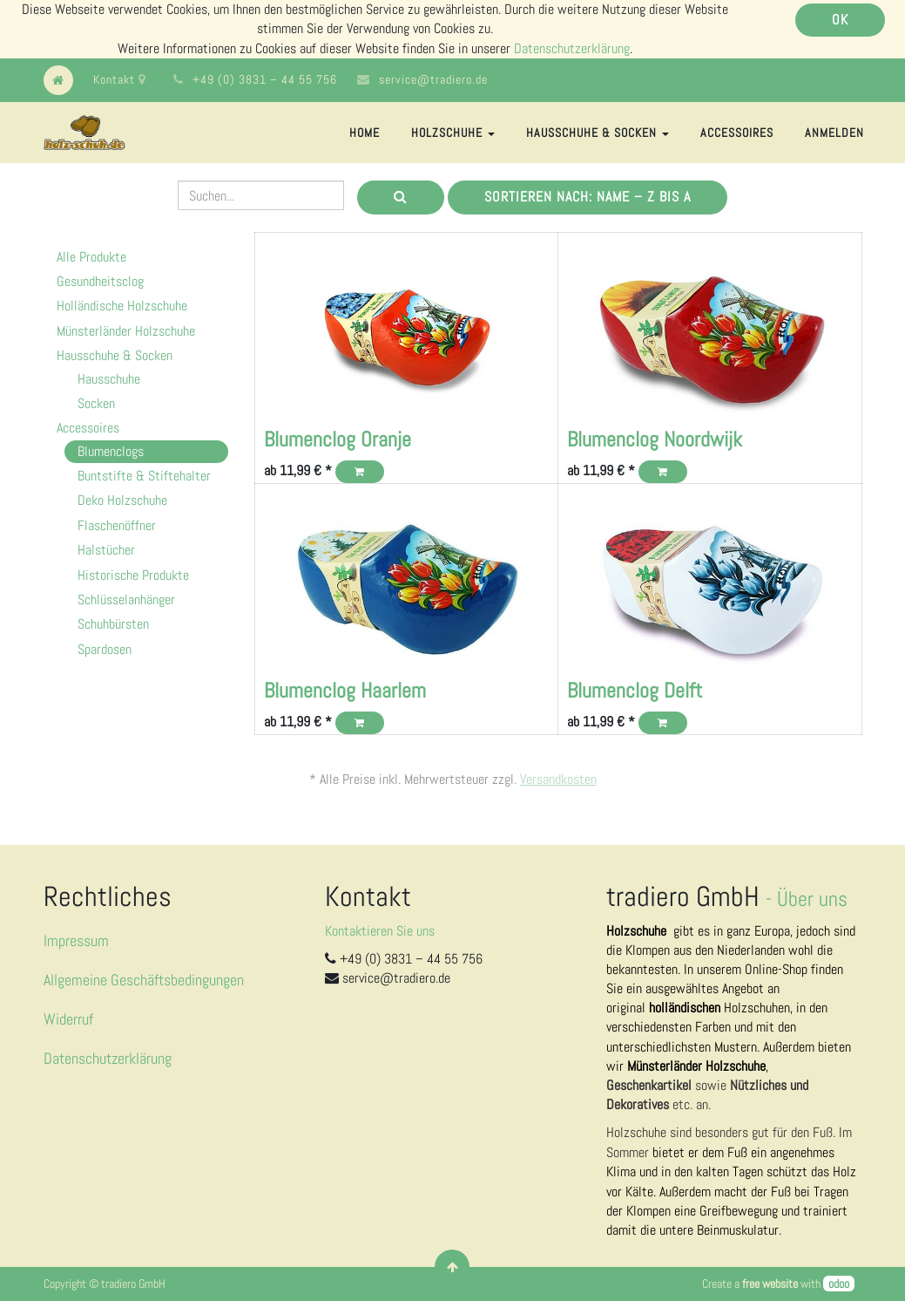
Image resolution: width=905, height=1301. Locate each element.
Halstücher (106, 550)
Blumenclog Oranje (337, 439)
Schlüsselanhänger (126, 599)
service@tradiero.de (433, 79)
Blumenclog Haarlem (345, 690)
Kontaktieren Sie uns (380, 931)
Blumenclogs (111, 451)
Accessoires (88, 428)
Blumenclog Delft (634, 690)
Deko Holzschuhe (122, 500)
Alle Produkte (91, 257)
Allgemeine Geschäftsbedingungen (144, 980)
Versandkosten (558, 779)
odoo (838, 1283)
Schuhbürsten (113, 624)
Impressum (76, 940)
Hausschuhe (109, 379)
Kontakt (119, 79)
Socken (96, 403)
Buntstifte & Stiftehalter (144, 476)
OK (840, 19)
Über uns (812, 898)
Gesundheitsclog (100, 281)
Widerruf (68, 1019)
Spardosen (105, 649)
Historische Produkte (133, 575)
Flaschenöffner (117, 525)
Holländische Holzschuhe (122, 305)
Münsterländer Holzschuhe (126, 331)
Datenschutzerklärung (572, 48)
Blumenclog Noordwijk (654, 439)
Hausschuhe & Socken (114, 355)
